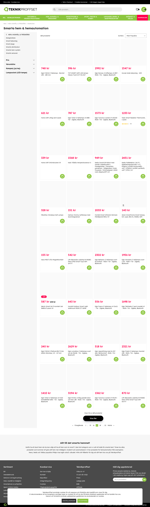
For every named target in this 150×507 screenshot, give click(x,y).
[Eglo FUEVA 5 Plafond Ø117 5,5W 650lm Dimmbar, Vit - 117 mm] (53, 331)
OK (144, 480)
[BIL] (4, 18)
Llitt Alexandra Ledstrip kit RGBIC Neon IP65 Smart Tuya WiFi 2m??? (79, 261)
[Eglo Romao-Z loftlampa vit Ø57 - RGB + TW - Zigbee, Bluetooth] (106, 52)
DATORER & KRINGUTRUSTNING (13, 478)
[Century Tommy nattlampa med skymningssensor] (79, 194)
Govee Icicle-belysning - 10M (132, 73)
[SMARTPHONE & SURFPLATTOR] (72, 18)
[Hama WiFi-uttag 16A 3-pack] (53, 97)
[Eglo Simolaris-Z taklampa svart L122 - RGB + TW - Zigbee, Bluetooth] (133, 239)
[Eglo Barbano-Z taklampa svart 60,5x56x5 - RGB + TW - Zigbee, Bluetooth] (106, 239)
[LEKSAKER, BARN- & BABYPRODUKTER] (111, 18)
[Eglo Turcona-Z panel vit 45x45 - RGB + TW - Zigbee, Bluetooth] (106, 377)
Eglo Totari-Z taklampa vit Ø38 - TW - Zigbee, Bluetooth (79, 119)
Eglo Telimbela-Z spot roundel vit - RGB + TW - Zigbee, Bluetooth (133, 307)
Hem (5, 23)
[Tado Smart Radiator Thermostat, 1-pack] (133, 97)
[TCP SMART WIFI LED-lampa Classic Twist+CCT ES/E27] (79, 52)
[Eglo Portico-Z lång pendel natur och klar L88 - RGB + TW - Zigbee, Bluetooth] (79, 377)
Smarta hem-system (13, 50)
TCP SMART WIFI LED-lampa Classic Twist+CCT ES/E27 (78, 74)
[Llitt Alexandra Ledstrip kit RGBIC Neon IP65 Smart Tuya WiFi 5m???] (133, 377)
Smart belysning (11, 41)
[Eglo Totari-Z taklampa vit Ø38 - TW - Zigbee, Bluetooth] (79, 97)
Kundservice (15, 2)
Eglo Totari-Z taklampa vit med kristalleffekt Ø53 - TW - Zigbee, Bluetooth (52, 400)
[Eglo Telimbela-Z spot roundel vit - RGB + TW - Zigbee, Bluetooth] (133, 286)
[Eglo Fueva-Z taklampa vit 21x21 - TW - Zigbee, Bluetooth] (106, 286)
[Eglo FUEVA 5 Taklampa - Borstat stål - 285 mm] (53, 52)
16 (93, 425)
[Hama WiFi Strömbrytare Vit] (53, 142)
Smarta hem (31, 23)
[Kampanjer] (142, 18)
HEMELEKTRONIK (9, 475)
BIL (4, 471)
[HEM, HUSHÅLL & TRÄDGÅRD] (52, 18)
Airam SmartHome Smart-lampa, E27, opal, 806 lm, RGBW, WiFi (133, 216)
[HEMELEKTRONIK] (13, 18)
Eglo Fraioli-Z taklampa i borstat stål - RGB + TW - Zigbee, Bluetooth (133, 353)
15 (90, 425)
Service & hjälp (45, 471)
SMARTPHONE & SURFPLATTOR (13, 484)
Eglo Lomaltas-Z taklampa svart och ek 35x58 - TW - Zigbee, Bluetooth (79, 353)
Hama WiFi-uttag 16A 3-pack (51, 118)
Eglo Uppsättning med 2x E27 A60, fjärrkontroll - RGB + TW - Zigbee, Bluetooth (105, 353)
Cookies (43, 484)
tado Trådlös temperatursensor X (79, 163)
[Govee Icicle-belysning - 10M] (133, 52)
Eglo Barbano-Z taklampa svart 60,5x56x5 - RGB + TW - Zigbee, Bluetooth (106, 261)
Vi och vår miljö (82, 475)
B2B (77, 484)
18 (100, 425)
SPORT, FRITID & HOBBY (11, 487)
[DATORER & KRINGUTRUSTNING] (32, 18)
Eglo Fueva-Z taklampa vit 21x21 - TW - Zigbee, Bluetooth (106, 307)
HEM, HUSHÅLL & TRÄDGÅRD (17, 23)
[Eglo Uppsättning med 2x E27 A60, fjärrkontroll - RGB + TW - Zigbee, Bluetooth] (106, 331)
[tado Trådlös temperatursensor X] (79, 142)
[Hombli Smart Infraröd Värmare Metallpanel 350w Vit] (106, 194)
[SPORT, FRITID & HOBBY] (90, 18)
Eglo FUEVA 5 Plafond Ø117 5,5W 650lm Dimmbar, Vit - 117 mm (52, 352)
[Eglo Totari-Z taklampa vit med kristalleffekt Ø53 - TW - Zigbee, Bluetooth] (53, 377)
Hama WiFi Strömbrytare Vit (51, 163)
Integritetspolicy (46, 481)
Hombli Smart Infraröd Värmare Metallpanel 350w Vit (106, 216)
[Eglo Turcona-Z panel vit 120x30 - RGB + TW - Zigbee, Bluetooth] (106, 97)
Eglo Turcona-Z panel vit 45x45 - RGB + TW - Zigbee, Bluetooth (106, 399)
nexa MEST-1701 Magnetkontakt (52, 260)
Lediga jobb (80, 481)
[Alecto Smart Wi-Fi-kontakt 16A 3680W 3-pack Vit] (53, 286)
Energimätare (10, 38)
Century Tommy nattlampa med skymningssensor (79, 216)
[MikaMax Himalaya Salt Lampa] (53, 194)
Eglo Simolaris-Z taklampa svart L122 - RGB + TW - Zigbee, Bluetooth (133, 261)
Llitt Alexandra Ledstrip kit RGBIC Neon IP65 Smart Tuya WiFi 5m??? (133, 400)
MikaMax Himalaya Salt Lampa (52, 215)
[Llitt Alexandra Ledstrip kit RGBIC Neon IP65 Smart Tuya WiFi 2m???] (79, 239)
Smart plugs (10, 44)
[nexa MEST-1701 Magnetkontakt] (53, 239)
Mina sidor (6, 2)
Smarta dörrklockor (13, 47)
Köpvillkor (43, 478)
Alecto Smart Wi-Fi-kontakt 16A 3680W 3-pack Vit (52, 307)
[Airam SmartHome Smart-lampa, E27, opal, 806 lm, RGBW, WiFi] (133, 194)
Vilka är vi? (80, 471)
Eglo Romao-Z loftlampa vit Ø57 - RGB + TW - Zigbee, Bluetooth (106, 74)
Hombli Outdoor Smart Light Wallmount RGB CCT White (78, 307)
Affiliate (79, 487)
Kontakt (43, 475)
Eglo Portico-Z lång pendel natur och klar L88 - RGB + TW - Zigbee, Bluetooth (79, 400)
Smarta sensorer (12, 53)
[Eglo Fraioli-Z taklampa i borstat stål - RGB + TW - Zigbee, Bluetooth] (133, 331)
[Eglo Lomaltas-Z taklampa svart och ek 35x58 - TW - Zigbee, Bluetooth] (79, 331)
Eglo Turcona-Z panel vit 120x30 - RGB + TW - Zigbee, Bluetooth (106, 119)
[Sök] (87, 9)
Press (78, 478)
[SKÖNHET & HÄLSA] (130, 18)
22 (105, 425)
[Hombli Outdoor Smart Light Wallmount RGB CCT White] (79, 286)
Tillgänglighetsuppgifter (48, 487)
